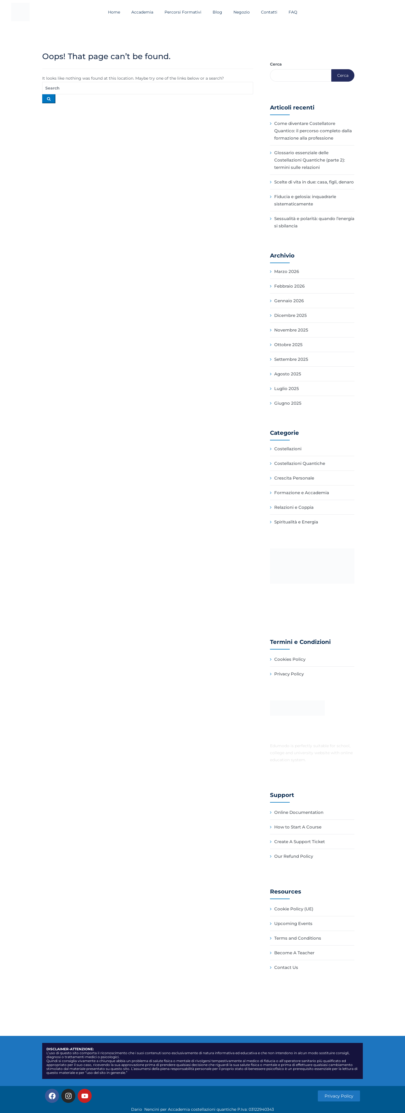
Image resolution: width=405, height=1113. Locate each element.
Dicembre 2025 (290, 315)
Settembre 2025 (291, 359)
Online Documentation (298, 812)
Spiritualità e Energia (296, 522)
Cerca (276, 64)
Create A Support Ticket (299, 841)
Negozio (241, 12)
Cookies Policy (289, 659)
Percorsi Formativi (183, 12)
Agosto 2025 (287, 374)
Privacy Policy (289, 674)
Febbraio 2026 (289, 286)
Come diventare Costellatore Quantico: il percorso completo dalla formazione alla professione (313, 131)
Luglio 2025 (286, 388)
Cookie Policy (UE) (293, 909)
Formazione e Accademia (301, 492)
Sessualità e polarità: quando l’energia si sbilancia (314, 222)
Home (114, 12)
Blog (217, 12)
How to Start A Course (297, 827)
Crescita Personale (294, 478)
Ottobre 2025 (288, 344)
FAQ (293, 12)
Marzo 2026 (286, 271)
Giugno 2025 (288, 403)
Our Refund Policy (293, 856)
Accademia (142, 12)
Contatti (269, 12)
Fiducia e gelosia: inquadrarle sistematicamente (305, 200)
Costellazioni (288, 448)
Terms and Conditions (297, 938)
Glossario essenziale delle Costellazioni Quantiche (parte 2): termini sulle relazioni (309, 160)
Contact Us (286, 967)
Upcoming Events (293, 923)
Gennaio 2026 (289, 300)
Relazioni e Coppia (294, 507)
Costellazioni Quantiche (299, 463)
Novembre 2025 (291, 330)
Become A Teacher (294, 952)
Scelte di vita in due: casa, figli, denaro (314, 182)
